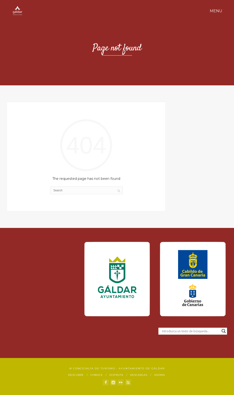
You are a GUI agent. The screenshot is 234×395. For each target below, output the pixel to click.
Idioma (159, 374)
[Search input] (190, 331)
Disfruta (116, 374)
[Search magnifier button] (223, 331)
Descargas (138, 374)
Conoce (96, 374)
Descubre (76, 374)
